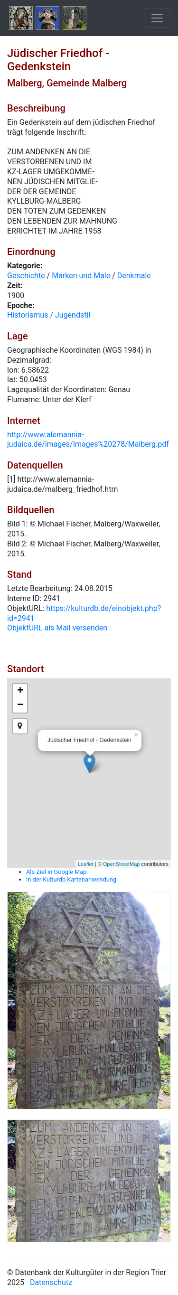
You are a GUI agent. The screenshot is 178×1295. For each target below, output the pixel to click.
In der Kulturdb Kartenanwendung (71, 879)
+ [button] (20, 691)
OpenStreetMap (121, 864)
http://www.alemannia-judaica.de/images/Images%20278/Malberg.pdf (88, 439)
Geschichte (26, 275)
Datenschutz (51, 1282)
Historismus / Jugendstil (48, 314)
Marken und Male (81, 275)
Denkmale (134, 275)
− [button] (20, 705)
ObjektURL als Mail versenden (57, 627)
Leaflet (86, 864)
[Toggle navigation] (157, 18)
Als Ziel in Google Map (56, 871)
